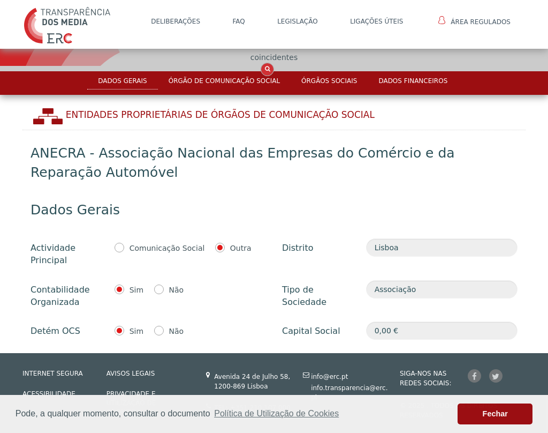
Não (176, 290)
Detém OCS (55, 331)
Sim (136, 290)
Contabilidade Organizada (60, 296)
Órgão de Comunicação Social (224, 81)
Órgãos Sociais (329, 81)
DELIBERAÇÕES (175, 21)
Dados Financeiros (412, 81)
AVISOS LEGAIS (130, 373)
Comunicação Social (167, 248)
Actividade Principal (53, 254)
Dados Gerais (122, 81)
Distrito (297, 248)
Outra (241, 248)
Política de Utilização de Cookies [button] (276, 413)
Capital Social (311, 331)
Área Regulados (474, 21)
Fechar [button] (495, 413)
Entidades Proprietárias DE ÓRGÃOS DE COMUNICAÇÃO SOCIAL (220, 114)
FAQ (238, 21)
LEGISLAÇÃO (297, 21)
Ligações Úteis (376, 21)
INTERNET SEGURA (52, 373)
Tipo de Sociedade (304, 296)
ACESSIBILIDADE (48, 394)
